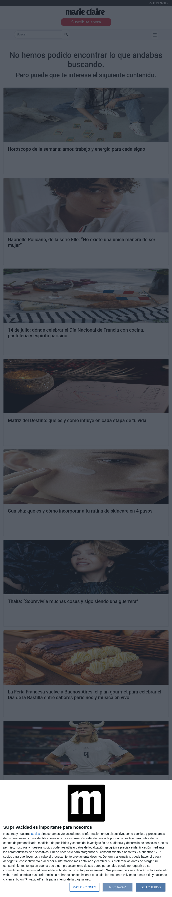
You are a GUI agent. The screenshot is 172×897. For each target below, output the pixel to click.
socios (35, 833)
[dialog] (86, 838)
